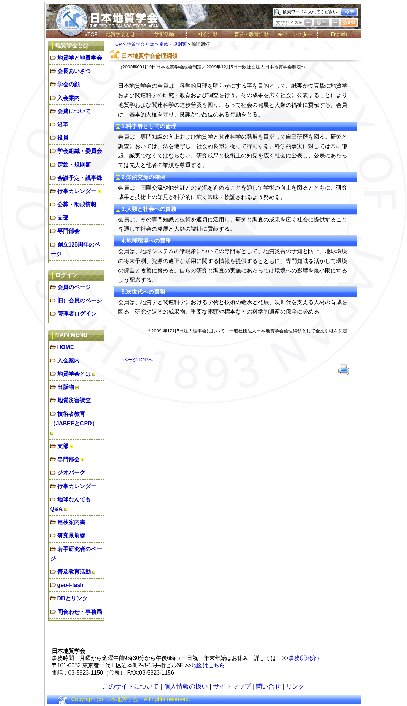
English (338, 34)
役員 (62, 138)
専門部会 (68, 231)
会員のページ (74, 287)
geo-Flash (70, 585)
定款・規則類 (74, 165)
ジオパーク (71, 473)
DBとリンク (72, 598)
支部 (62, 218)
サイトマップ (232, 686)
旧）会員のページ (79, 300)
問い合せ (268, 686)
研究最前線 (71, 535)
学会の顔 (68, 84)
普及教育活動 (74, 572)
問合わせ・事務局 (79, 612)
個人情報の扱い (186, 686)
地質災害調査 (74, 400)
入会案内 (68, 98)
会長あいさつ (74, 71)
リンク (295, 686)
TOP (117, 44)
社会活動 (208, 34)
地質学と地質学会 (79, 58)
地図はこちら (208, 665)
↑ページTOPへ (137, 359)
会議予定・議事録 (79, 178)
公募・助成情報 (76, 204)
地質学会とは (120, 34)
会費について (74, 111)
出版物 (65, 387)
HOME (65, 347)
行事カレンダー (76, 191)
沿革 (62, 124)
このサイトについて (130, 686)
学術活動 (164, 34)
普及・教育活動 (251, 34)
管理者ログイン (76, 314)
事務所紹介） (305, 658)
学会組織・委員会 (79, 151)
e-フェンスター (295, 34)
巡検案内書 (71, 522)
